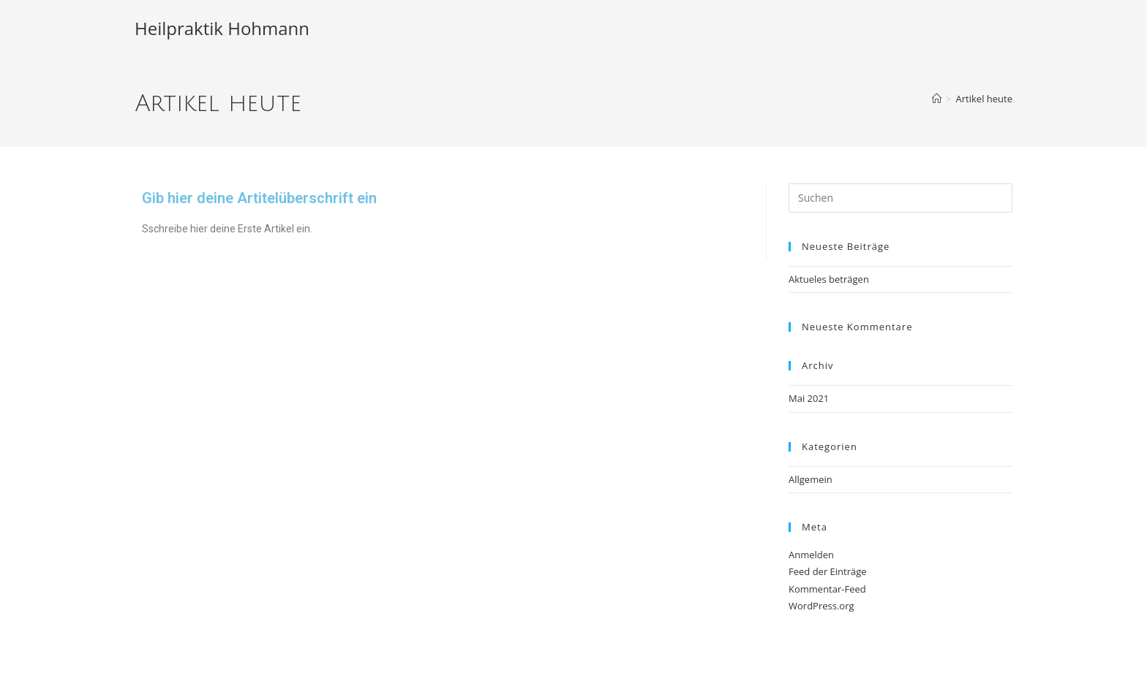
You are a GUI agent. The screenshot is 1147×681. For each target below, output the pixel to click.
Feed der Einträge (828, 571)
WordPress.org (821, 605)
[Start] (936, 98)
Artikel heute (984, 98)
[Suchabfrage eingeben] (900, 198)
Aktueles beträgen (829, 279)
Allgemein (810, 479)
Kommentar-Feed (827, 589)
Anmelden (811, 554)
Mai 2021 (809, 398)
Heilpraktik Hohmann (222, 28)
